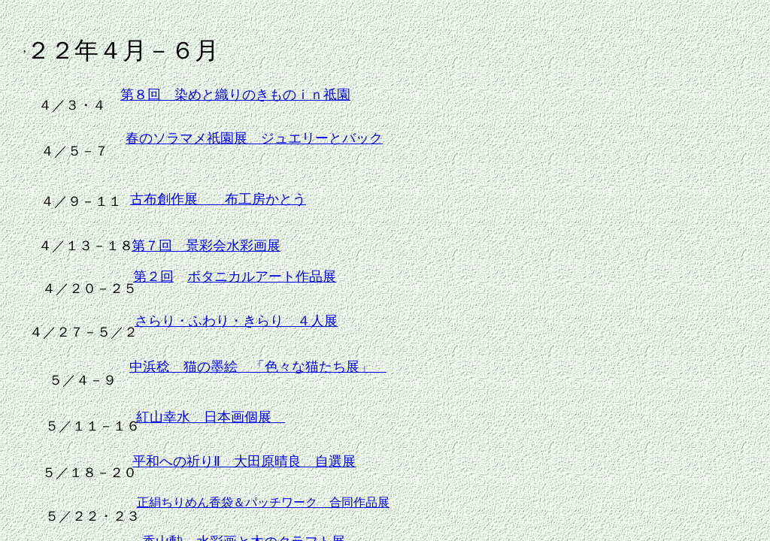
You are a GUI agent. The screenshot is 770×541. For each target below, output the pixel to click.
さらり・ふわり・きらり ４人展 (236, 320)
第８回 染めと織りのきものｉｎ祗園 (235, 94)
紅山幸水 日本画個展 (210, 417)
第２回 (153, 276)
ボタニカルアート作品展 (261, 276)
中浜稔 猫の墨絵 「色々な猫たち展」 (258, 366)
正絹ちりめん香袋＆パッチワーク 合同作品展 (263, 502)
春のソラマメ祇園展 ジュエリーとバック (254, 138)
